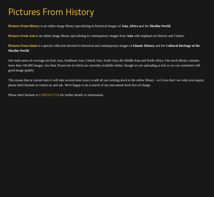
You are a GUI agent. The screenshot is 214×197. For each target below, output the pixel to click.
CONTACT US (49, 95)
